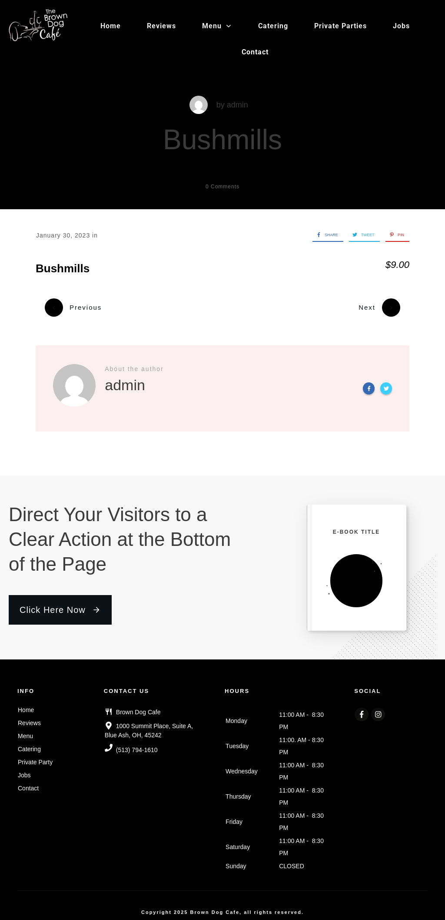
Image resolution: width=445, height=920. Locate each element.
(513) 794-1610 (137, 745)
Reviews (29, 717)
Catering (29, 743)
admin (237, 104)
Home (26, 704)
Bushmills (222, 139)
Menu (25, 730)
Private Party (35, 756)
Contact (28, 782)
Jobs (24, 769)
